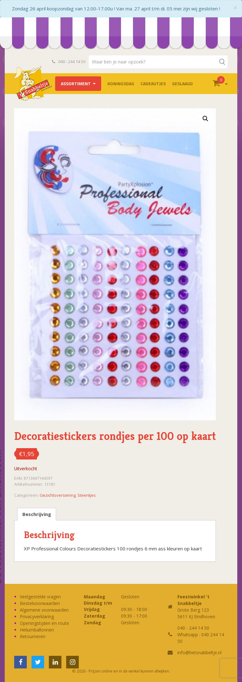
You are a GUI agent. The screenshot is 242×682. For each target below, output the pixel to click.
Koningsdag (120, 83)
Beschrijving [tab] (36, 514)
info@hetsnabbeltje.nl (199, 652)
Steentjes (87, 495)
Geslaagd (182, 83)
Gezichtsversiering (58, 495)
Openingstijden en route (44, 623)
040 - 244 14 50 (68, 61)
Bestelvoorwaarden (40, 603)
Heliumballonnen (37, 630)
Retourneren (32, 636)
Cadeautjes (153, 83)
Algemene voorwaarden (44, 610)
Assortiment (76, 83)
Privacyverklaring (37, 617)
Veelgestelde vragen (40, 597)
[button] (205, 118)
